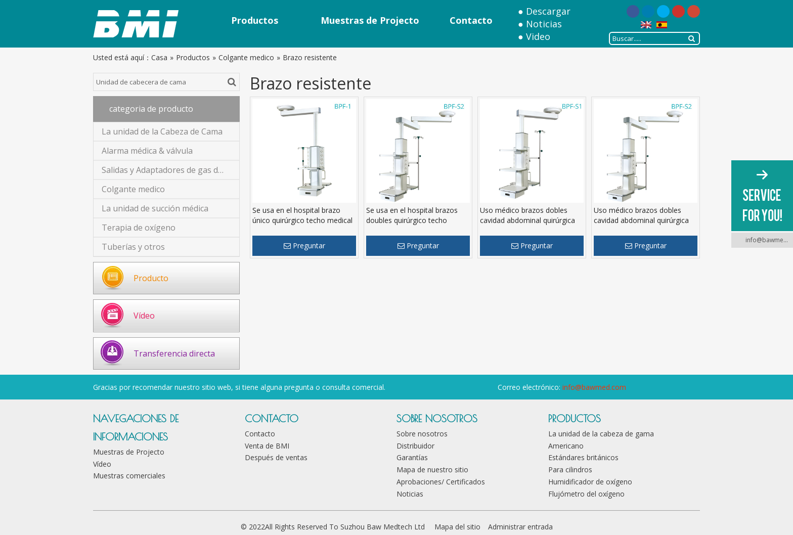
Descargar (548, 11)
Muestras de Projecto (128, 452)
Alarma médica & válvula (147, 150)
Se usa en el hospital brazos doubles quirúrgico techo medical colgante (412, 220)
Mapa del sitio (457, 526)
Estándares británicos (583, 457)
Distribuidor (415, 446)
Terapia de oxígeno (138, 227)
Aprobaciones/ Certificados (440, 481)
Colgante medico (133, 189)
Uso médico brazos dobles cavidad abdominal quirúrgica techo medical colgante (527, 220)
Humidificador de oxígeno (590, 481)
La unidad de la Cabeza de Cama (162, 131)
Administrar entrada (520, 526)
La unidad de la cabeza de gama (601, 433)
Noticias (544, 24)
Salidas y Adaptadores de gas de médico (170, 169)
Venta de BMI (267, 446)
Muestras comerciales (129, 475)
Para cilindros (570, 469)
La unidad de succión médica (155, 208)
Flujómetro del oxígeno (586, 494)
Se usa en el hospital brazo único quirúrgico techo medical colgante (302, 220)
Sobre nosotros (422, 433)
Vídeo (144, 315)
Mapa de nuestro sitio (432, 469)
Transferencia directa (174, 353)
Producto (151, 278)
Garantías (412, 457)
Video (538, 36)
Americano (566, 446)
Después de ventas (276, 457)
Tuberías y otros (133, 246)
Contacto (260, 433)
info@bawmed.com (594, 387)
